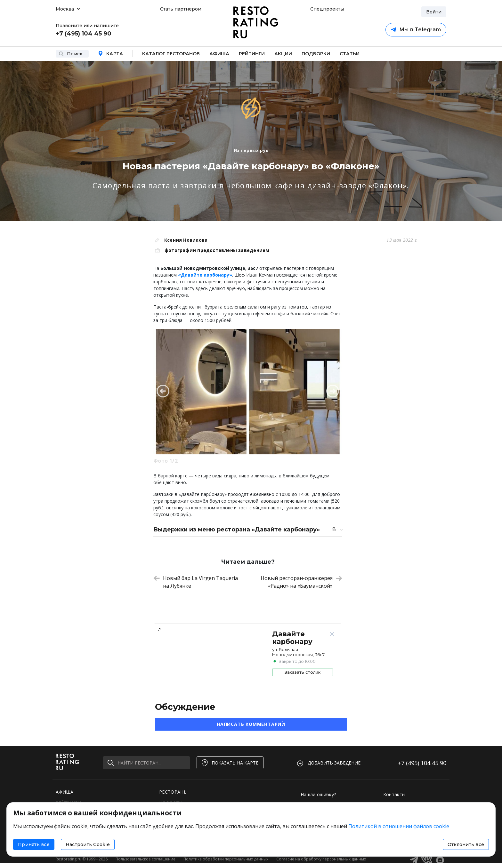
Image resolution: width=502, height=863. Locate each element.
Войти (433, 12)
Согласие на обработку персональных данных (321, 859)
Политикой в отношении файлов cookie (398, 826)
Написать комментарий (251, 724)
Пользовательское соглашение (145, 859)
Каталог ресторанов (171, 54)
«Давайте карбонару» (205, 275)
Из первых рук (251, 150)
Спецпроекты (326, 9)
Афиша (219, 54)
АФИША (65, 792)
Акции (283, 54)
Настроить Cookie (88, 844)
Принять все (34, 844)
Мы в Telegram (416, 30)
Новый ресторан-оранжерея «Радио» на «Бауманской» (301, 582)
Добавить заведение (334, 763)
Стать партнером (180, 9)
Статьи (350, 54)
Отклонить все (466, 844)
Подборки (316, 54)
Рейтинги (252, 54)
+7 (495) (422, 763)
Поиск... (72, 54)
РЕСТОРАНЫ (173, 792)
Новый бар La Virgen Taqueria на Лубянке (195, 582)
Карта (110, 54)
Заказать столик (302, 672)
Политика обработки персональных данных (225, 859)
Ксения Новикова (185, 240)
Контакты (394, 794)
